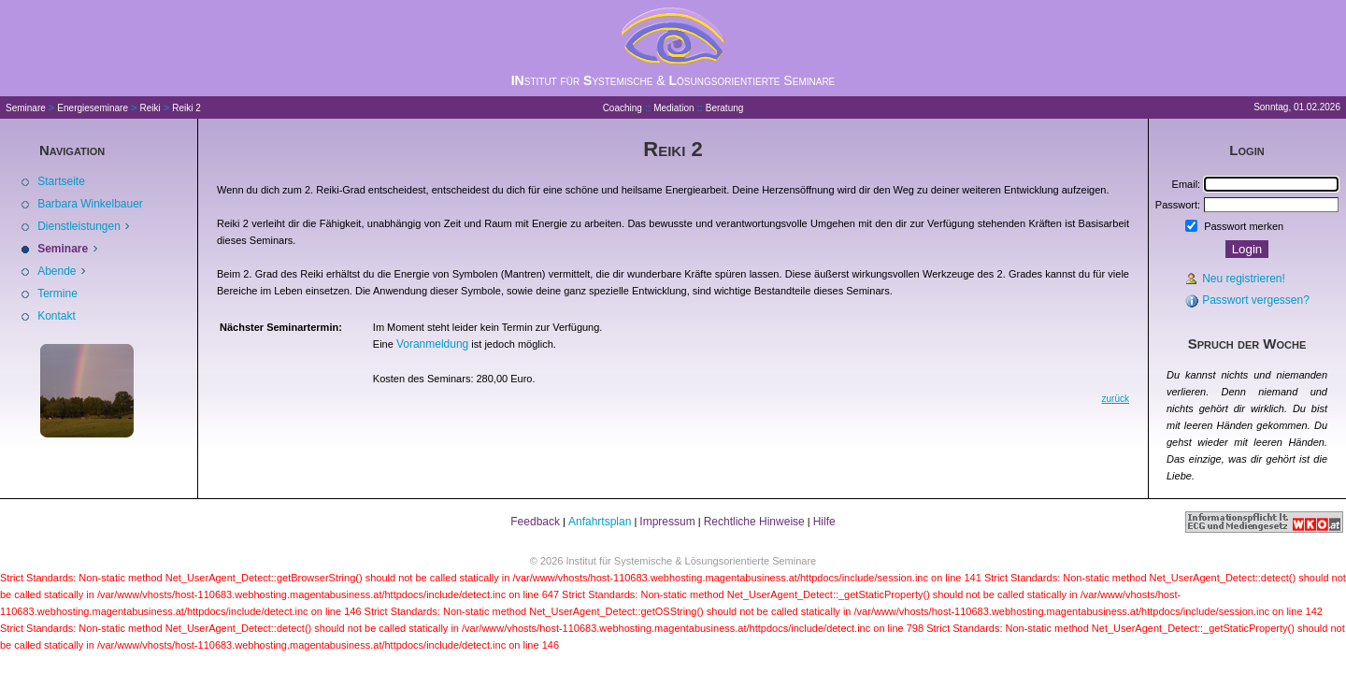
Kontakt (56, 315)
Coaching (622, 108)
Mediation (673, 108)
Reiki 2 (186, 108)
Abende (58, 271)
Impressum (666, 521)
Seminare (26, 108)
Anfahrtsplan (599, 521)
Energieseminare (92, 108)
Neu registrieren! (1243, 278)
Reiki (150, 108)
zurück (1115, 399)
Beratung (725, 108)
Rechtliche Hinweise (754, 521)
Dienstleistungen (80, 226)
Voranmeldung (432, 344)
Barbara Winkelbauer (90, 203)
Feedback (535, 521)
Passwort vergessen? (1256, 300)
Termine (57, 293)
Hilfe (824, 521)
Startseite (61, 181)
